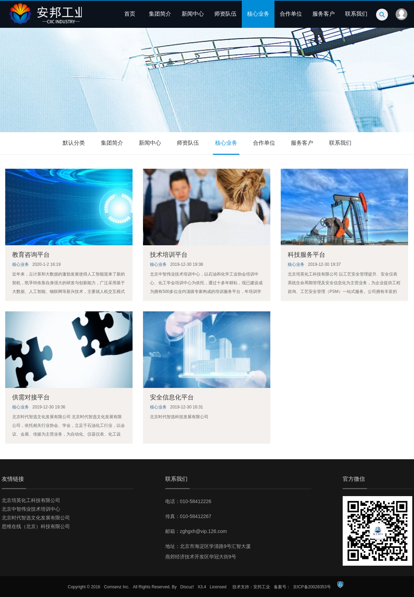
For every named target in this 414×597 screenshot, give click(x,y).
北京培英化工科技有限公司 (31, 500)
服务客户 (323, 14)
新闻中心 (193, 14)
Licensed (218, 586)
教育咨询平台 (31, 254)
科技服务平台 (306, 254)
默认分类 (74, 143)
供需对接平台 (31, 397)
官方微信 (354, 479)
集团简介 (160, 14)
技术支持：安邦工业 (251, 586)
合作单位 (291, 14)
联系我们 (356, 14)
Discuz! (187, 586)
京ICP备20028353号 (312, 586)
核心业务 (258, 14)
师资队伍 (225, 14)
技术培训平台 (169, 254)
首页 (129, 14)
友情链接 (13, 479)
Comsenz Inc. (116, 586)
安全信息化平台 (172, 397)
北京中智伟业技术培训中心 (31, 509)
